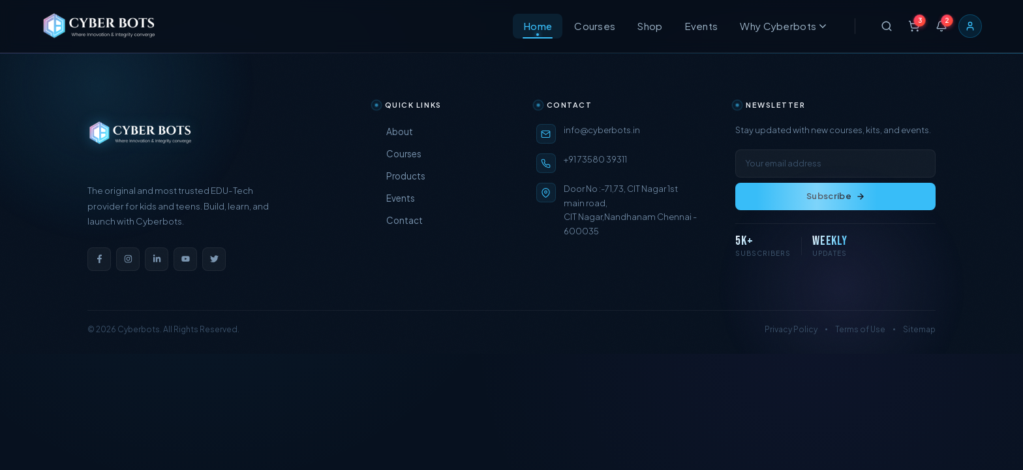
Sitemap (919, 329)
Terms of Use (860, 329)
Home (537, 28)
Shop (649, 28)
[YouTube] (185, 259)
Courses (594, 28)
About (393, 131)
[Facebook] (99, 259)
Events (701, 28)
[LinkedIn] (156, 259)
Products (399, 175)
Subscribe (835, 196)
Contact (398, 220)
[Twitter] (214, 259)
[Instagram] (128, 259)
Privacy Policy (791, 329)
